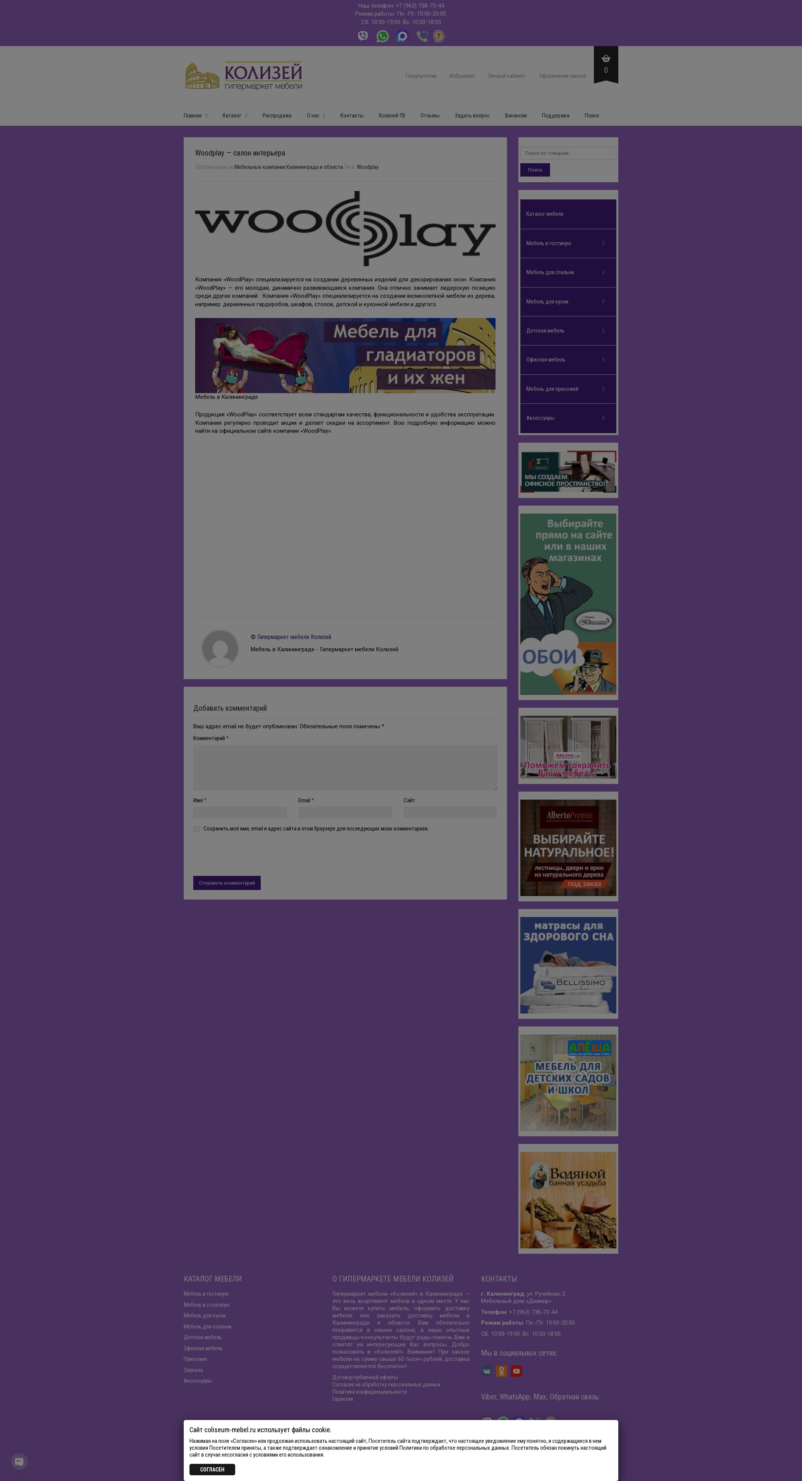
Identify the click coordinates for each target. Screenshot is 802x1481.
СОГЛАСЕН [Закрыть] (212, 1470)
